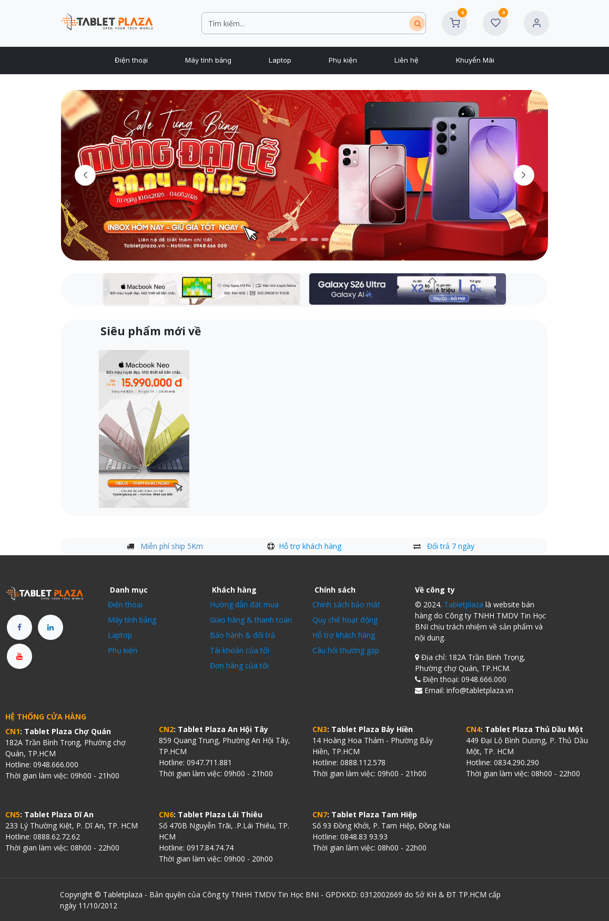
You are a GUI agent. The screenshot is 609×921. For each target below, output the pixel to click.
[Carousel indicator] (278, 239)
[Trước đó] (85, 175)
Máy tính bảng (132, 620)
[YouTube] (19, 656)
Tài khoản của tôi (239, 650)
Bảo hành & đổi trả (242, 635)
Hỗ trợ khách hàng (310, 546)
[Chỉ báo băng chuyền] (304, 239)
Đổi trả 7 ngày (450, 546)
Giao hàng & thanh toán (251, 620)
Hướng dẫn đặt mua (244, 604)
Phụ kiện (122, 650)
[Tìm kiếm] (417, 23)
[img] (524, 175)
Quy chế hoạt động (345, 620)
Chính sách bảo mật (346, 604)
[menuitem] (131, 60)
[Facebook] (19, 627)
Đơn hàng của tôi (239, 665)
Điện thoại (125, 604)
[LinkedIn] (50, 627)
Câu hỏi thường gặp (345, 650)
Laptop (120, 635)
